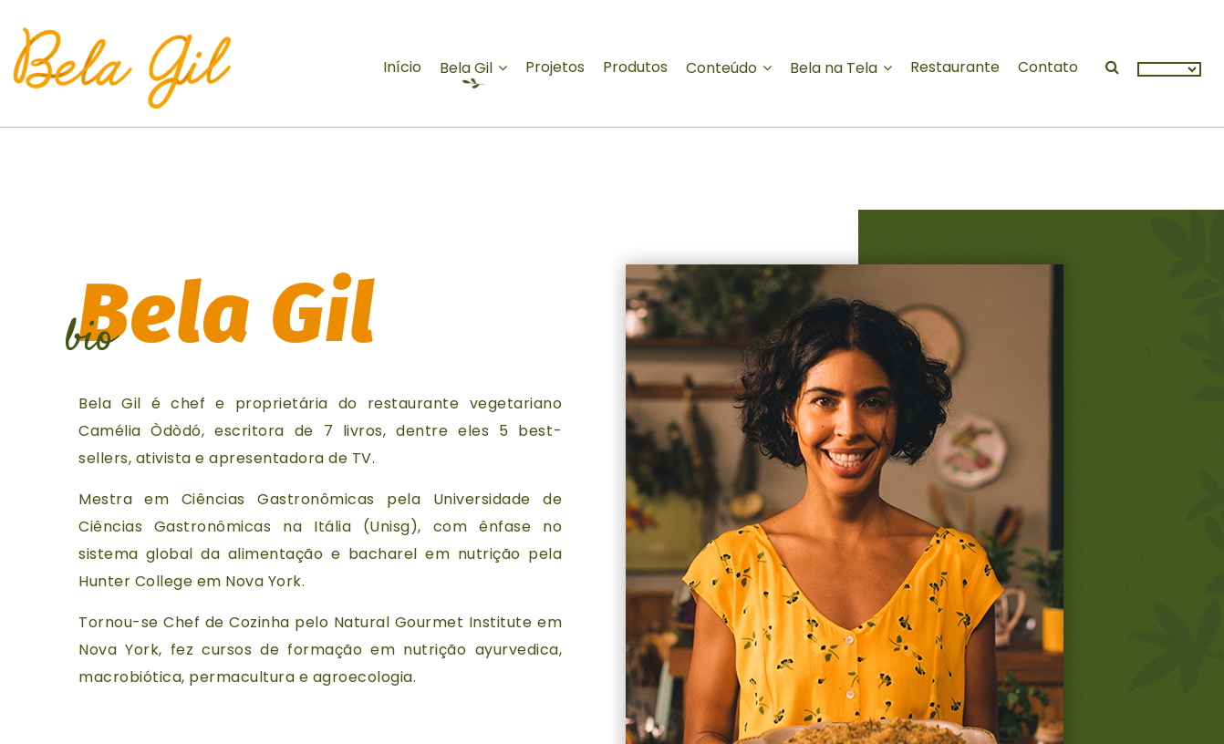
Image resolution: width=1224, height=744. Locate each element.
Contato (1048, 67)
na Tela (833, 67)
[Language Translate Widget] (1169, 69)
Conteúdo (721, 67)
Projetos (555, 67)
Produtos (635, 67)
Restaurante (955, 67)
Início (402, 67)
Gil (466, 67)
